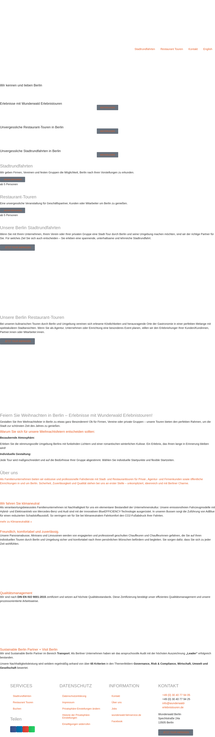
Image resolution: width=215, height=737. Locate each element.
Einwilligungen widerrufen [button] (77, 726)
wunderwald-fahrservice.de (128, 715)
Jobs (114, 708)
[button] (13, 729)
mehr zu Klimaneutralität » (16, 521)
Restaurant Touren (171, 49)
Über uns (117, 702)
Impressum (69, 702)
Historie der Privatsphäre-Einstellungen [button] (77, 719)
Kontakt (193, 49)
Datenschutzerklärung (75, 696)
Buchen (17, 708)
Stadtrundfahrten (145, 49)
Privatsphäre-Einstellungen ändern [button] (78, 710)
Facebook (118, 721)
